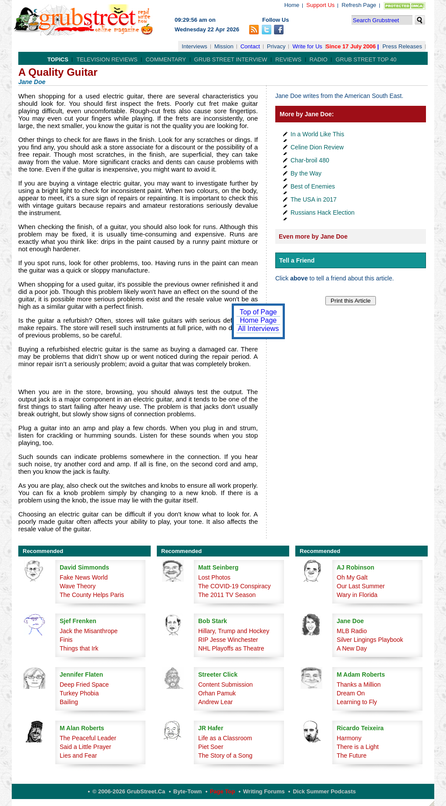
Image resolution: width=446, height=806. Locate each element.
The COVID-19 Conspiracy (234, 586)
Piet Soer (210, 746)
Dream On (351, 693)
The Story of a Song (225, 755)
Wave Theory (77, 586)
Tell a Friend (296, 260)
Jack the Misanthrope (89, 630)
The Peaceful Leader (88, 738)
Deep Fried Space (84, 684)
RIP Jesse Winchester (228, 639)
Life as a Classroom (225, 738)
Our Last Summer (361, 586)
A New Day (352, 648)
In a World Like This (317, 134)
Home (292, 5)
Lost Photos (214, 577)
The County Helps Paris (92, 594)
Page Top (222, 791)
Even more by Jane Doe (313, 236)
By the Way (306, 173)
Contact (250, 46)
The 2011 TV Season (227, 594)
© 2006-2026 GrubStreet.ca (128, 791)
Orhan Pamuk (217, 693)
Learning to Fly (357, 701)
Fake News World (84, 577)
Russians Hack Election (323, 212)
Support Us (320, 5)
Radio (319, 59)
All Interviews (258, 328)
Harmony (349, 738)
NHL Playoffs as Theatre (231, 648)
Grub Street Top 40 (365, 59)
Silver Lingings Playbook (370, 639)
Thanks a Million (359, 684)
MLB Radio (352, 630)
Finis (66, 639)
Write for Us (307, 46)
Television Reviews (106, 59)
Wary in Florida (357, 594)
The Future (351, 755)
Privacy (276, 46)
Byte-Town (187, 791)
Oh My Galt (352, 577)
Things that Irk (79, 648)
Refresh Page (358, 5)
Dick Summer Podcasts (324, 791)
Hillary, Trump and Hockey (233, 630)
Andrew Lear (215, 701)
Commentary (165, 59)
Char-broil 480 (310, 160)
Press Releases (402, 46)
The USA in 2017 (314, 199)
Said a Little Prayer (85, 746)
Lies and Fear (78, 755)
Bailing (69, 701)
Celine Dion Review (317, 147)
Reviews (288, 59)
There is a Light (358, 746)
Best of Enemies (313, 186)
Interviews (194, 46)
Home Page (258, 320)
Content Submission (225, 684)
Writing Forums (264, 791)
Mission (223, 46)
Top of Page (258, 312)
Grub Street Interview (230, 59)
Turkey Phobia (79, 693)
